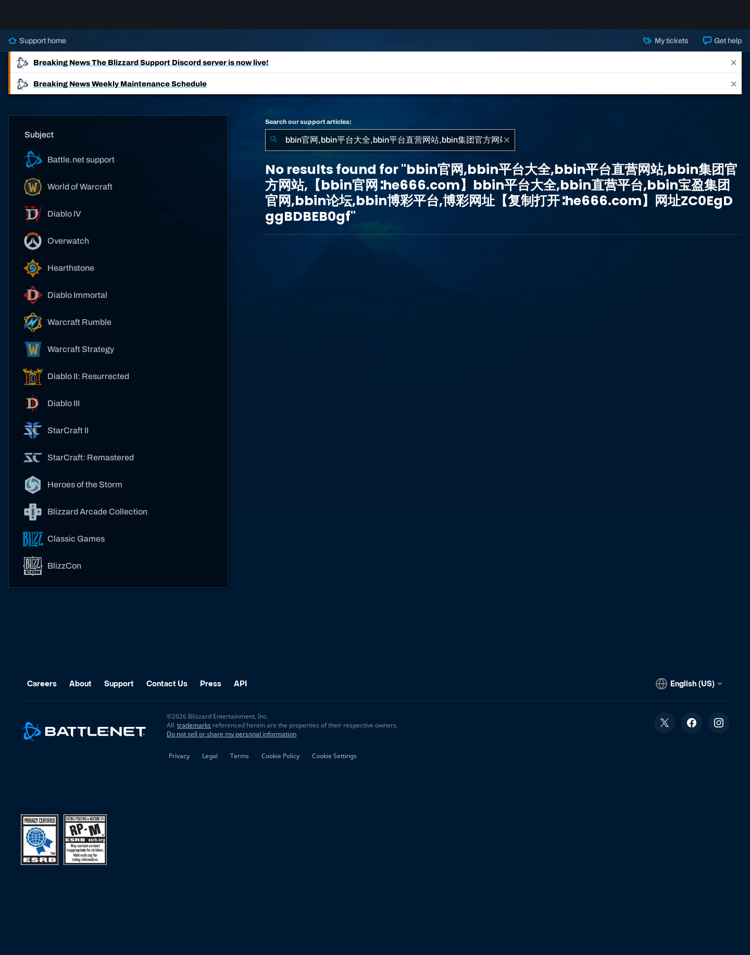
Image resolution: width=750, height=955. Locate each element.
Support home (37, 49)
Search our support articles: (308, 130)
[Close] (734, 70)
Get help (722, 49)
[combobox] (390, 148)
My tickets (665, 49)
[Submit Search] (273, 148)
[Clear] (506, 148)
